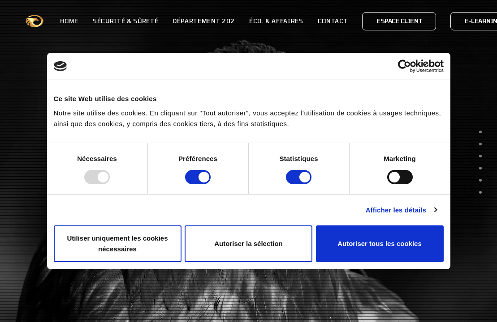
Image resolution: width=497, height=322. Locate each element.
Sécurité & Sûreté (104, 21)
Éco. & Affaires (255, 21)
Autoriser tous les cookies (379, 243)
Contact (311, 21)
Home (48, 21)
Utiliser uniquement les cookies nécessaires (117, 243)
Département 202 (182, 21)
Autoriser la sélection (248, 243)
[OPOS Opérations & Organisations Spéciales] (24, 21)
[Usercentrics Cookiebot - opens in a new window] (404, 66)
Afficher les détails (396, 210)
